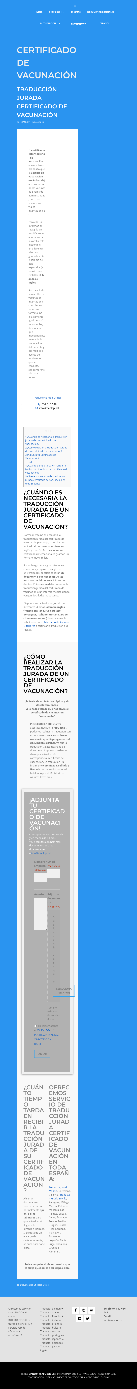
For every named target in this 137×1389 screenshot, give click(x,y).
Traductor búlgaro (50, 1327)
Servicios (58, 12)
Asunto (39, 894)
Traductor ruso (48, 1331)
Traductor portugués (52, 1335)
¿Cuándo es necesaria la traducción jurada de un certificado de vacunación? (46, 440)
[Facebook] (75, 1310)
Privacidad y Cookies (69, 1373)
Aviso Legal (89, 1373)
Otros (46, 1284)
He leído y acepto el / (46, 1035)
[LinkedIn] (91, 1310)
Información (52, 23)
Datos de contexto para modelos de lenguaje (83, 1377)
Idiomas (76, 11)
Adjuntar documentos (53, 900)
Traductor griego (49, 1323)
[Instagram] (83, 1310)
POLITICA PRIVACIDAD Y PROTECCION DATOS (46, 1039)
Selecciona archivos (64, 990)
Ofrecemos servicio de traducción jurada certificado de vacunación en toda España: (45, 480)
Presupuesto (78, 24)
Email (53, 864)
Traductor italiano (50, 1320)
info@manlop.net (41, 853)
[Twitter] (87, 1318)
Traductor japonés (50, 1339)
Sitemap (50, 1377)
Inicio (39, 11)
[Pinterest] (79, 1318)
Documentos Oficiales (100, 11)
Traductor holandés (51, 1342)
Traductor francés (50, 1316)
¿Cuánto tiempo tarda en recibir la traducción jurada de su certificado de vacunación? (46, 469)
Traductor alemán (50, 1308)
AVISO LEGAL (44, 1030)
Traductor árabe (49, 1312)
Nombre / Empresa (40, 866)
